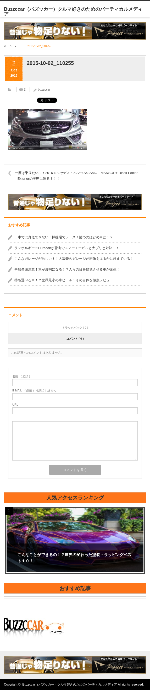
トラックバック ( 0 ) (75, 327)
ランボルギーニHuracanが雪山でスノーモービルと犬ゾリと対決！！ (66, 248)
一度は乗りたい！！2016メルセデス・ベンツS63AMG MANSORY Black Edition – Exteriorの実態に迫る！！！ (76, 176)
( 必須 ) (21, 376)
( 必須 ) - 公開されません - (35, 390)
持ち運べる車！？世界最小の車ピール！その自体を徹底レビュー (63, 280)
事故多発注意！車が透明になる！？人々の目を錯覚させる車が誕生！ (67, 269)
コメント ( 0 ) (75, 338)
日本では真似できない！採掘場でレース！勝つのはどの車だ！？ (63, 237)
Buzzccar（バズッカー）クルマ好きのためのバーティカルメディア (69, 684)
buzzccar (44, 89)
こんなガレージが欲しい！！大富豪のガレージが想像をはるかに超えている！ (74, 259)
